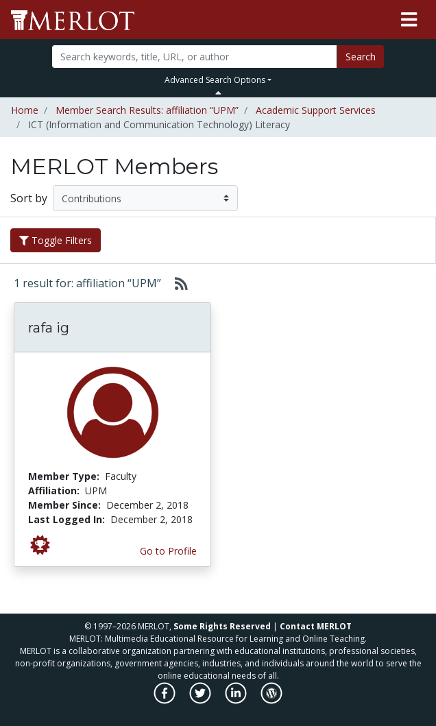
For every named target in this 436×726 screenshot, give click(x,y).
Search (361, 56)
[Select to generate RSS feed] (176, 283)
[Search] (194, 57)
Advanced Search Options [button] (215, 80)
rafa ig (48, 327)
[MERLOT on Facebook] (165, 700)
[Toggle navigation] (409, 20)
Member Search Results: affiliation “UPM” (147, 110)
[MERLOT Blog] (271, 700)
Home (24, 110)
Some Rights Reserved (222, 626)
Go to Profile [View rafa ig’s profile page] (168, 550)
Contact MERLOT (316, 626)
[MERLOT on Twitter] (201, 700)
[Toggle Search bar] (218, 92)
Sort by (28, 198)
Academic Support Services (316, 110)
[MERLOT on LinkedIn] (237, 700)
